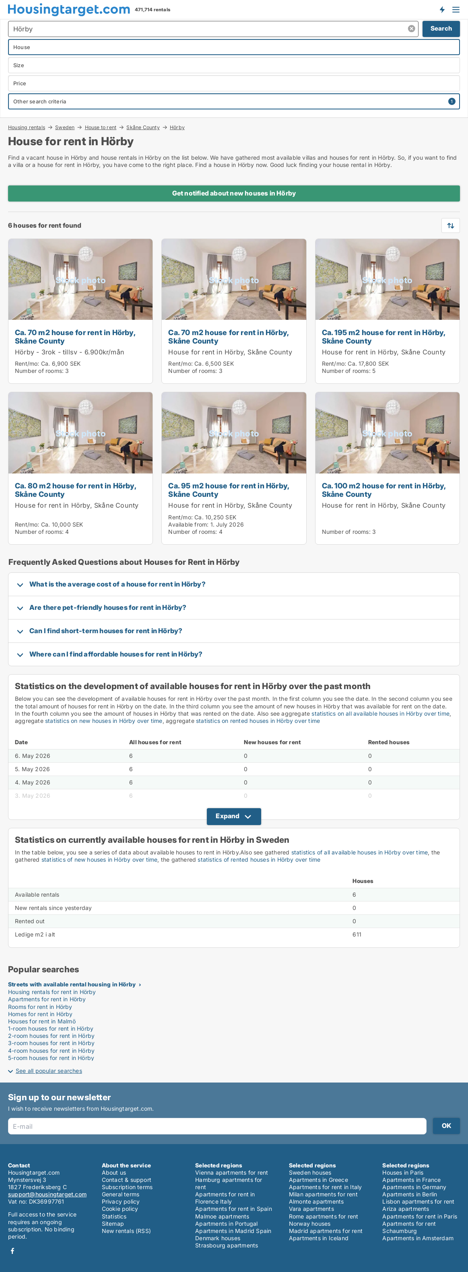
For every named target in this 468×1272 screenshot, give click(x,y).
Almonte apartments (316, 1201)
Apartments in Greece (318, 1179)
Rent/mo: (28, 363)
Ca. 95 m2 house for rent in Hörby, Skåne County (228, 489)
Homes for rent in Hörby (40, 1014)
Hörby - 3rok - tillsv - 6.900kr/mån (69, 352)
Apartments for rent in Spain (233, 1208)
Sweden (64, 127)
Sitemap (113, 1223)
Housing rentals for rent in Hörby (52, 991)
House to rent (101, 127)
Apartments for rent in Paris (419, 1216)
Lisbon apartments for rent (418, 1201)
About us (114, 1172)
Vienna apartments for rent (231, 1172)
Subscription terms (127, 1186)
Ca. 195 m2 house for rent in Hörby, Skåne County (383, 336)
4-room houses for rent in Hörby (51, 1050)
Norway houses (310, 1223)
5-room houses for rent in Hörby (51, 1057)
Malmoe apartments (222, 1216)
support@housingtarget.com (47, 1194)
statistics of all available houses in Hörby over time (359, 852)
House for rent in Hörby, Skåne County (230, 352)
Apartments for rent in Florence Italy (225, 1198)
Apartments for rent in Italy (325, 1186)
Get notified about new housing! (441, 9)
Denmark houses (217, 1238)
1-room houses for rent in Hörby (50, 1028)
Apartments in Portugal (226, 1223)
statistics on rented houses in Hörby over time (258, 720)
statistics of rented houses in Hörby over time (259, 859)
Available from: (188, 524)
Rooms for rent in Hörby (40, 1006)
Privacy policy (121, 1201)
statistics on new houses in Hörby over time (104, 720)
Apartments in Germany (414, 1186)
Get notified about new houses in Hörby (234, 193)
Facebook (12, 1251)
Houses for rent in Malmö (42, 1021)
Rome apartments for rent (324, 1216)
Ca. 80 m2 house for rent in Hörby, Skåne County (75, 489)
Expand (227, 816)
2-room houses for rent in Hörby (51, 1035)
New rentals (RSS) (126, 1230)
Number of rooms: (39, 370)
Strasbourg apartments (226, 1245)
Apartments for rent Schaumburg (409, 1227)
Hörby (177, 127)
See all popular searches (49, 1070)
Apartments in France (411, 1179)
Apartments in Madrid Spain (233, 1230)
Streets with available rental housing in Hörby (72, 984)
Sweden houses (310, 1172)
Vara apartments (311, 1208)
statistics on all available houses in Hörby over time (380, 713)
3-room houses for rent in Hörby (51, 1042)
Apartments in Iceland (318, 1238)
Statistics (114, 1216)
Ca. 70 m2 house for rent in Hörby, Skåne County (75, 336)
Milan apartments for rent (323, 1194)
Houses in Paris (402, 1172)
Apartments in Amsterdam (418, 1238)
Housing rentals (26, 127)
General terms (121, 1194)
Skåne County (142, 127)
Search (441, 28)
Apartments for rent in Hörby (47, 999)
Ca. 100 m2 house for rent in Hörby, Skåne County (384, 489)
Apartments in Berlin (409, 1194)
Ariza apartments (405, 1208)
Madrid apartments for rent (326, 1230)
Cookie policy (120, 1208)
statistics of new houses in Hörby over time (99, 859)
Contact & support (126, 1179)
